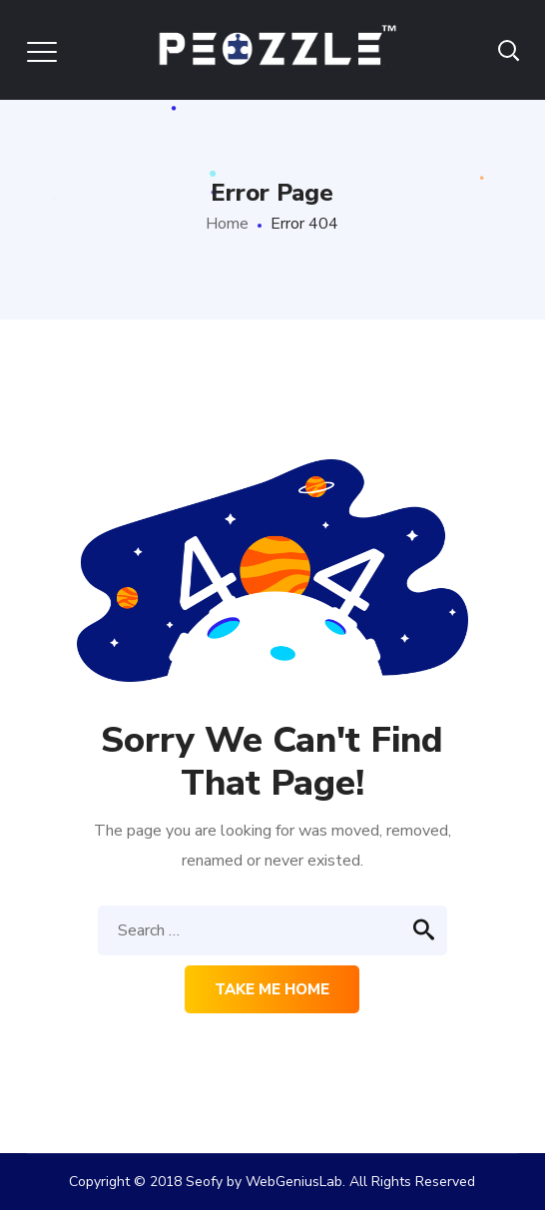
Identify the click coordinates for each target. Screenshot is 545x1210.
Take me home (272, 989)
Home (227, 224)
